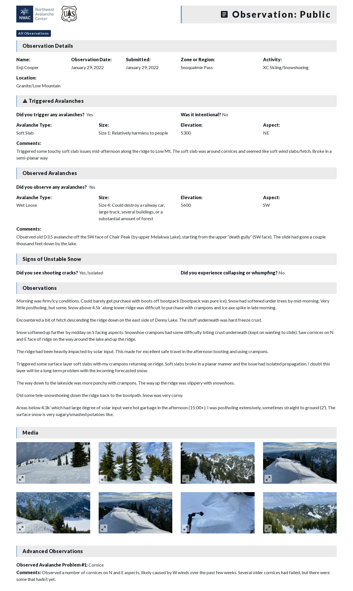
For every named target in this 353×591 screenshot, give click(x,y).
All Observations (33, 33)
